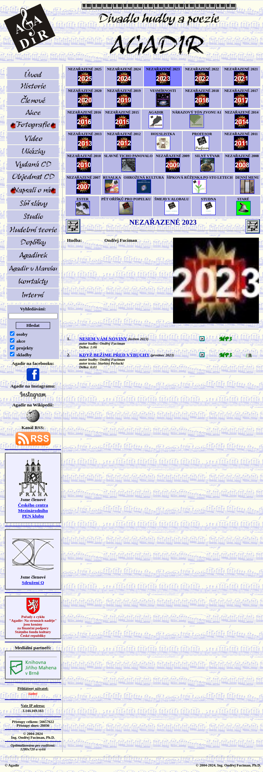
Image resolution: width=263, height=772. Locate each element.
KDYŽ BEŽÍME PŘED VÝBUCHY (114, 354)
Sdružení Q (33, 582)
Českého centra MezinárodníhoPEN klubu (33, 510)
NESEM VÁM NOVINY (103, 338)
